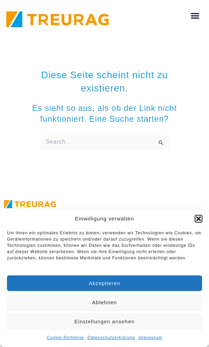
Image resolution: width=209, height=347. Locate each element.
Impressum (150, 337)
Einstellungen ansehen (105, 321)
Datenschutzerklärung (111, 337)
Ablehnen (104, 302)
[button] (198, 218)
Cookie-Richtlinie (65, 337)
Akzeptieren (104, 283)
